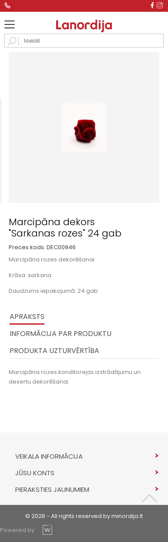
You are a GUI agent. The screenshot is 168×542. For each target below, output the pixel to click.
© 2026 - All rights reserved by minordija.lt (84, 516)
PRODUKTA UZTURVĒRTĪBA (54, 351)
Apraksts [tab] (27, 317)
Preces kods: (27, 247)
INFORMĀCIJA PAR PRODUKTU (60, 334)
